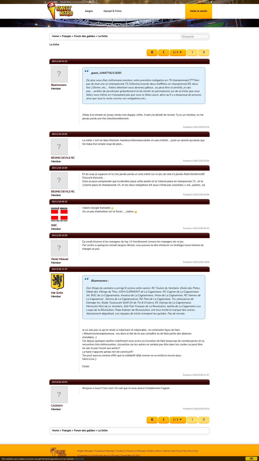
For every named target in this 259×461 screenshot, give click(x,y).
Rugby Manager (85, 450)
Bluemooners (58, 85)
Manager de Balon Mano (149, 450)
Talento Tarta (169, 450)
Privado (115, 455)
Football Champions (126, 450)
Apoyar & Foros (112, 11)
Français (66, 36)
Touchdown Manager (104, 450)
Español (203, 2)
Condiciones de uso (100, 455)
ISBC (54, 225)
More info (79, 459)
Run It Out (193, 450)
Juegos (89, 11)
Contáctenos (83, 455)
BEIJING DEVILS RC (62, 158)
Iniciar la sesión (198, 11)
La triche (103, 36)
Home (55, 36)
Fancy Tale (182, 450)
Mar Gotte (57, 293)
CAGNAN (56, 406)
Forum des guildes (84, 36)
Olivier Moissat (59, 259)
